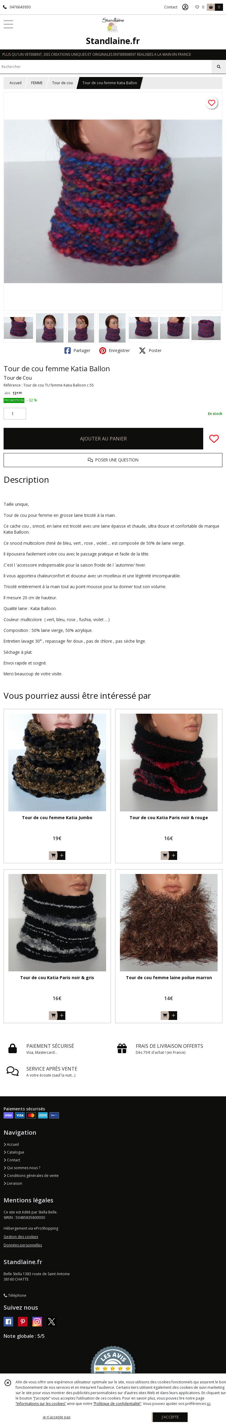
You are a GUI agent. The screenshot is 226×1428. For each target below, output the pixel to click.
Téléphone (15, 1295)
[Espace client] (185, 7)
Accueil (16, 82)
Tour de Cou (18, 378)
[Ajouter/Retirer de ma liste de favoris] (214, 439)
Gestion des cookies (21, 1236)
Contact (170, 7)
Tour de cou (62, 82)
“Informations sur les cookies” (41, 1403)
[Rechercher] (219, 67)
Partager (77, 350)
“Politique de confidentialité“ (117, 1403)
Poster (150, 350)
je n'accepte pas (56, 1417)
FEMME (37, 82)
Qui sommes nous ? (22, 1167)
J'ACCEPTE (170, 1417)
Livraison (13, 1183)
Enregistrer (114, 350)
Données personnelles (23, 1245)
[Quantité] (15, 414)
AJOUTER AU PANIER (103, 438)
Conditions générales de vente (31, 1175)
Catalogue (14, 1152)
